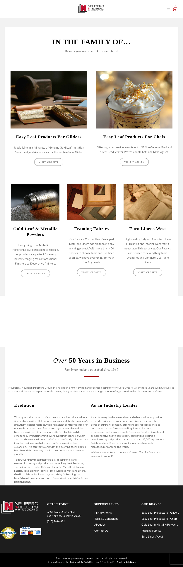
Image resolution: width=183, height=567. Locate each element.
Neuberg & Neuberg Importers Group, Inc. (84, 558)
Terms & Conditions (106, 518)
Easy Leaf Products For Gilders (48, 136)
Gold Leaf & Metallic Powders (159, 524)
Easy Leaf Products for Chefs (159, 518)
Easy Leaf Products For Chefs (134, 136)
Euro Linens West (147, 228)
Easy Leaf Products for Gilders (160, 512)
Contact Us (101, 530)
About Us (100, 524)
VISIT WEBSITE (49, 162)
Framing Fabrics (91, 228)
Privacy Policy (103, 512)
